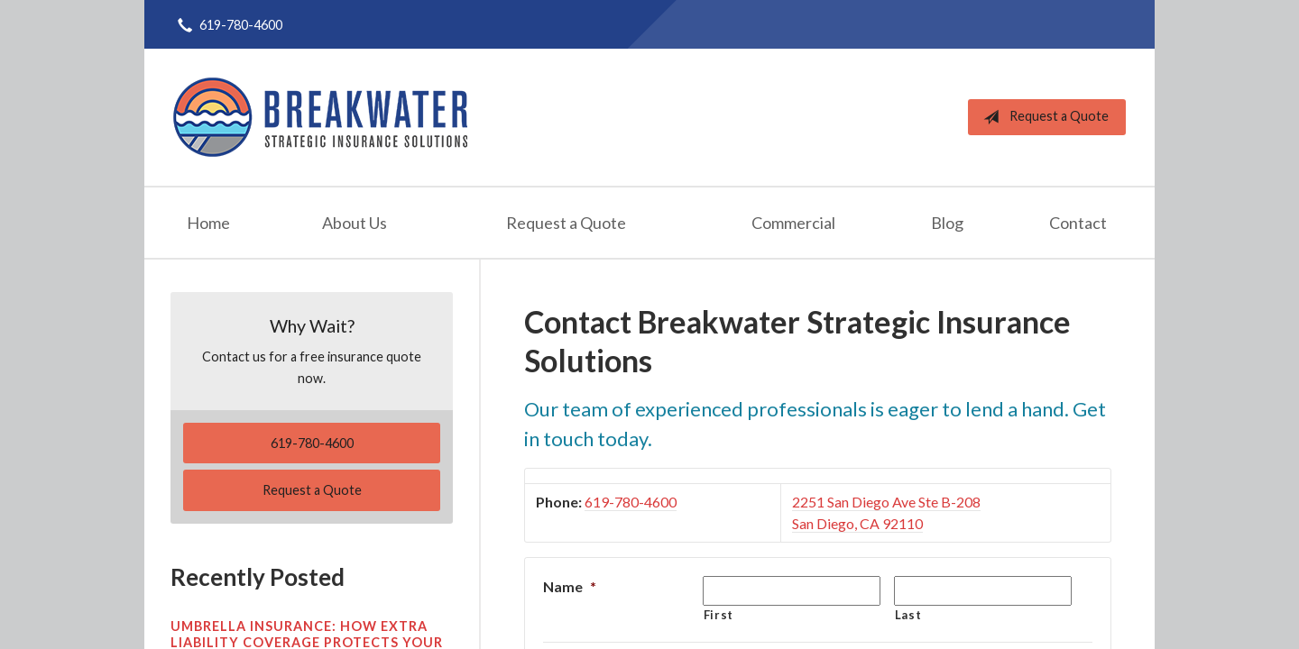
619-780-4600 (631, 501)
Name (569, 586)
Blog (947, 223)
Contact (1078, 223)
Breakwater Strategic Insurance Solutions (320, 117)
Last (908, 615)
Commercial (793, 223)
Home (208, 223)
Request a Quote (1042, 117)
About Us (354, 223)
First (718, 615)
